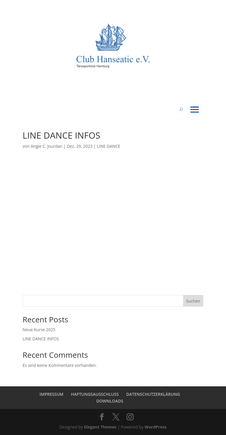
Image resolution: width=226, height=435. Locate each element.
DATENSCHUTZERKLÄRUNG (153, 394)
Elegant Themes (100, 427)
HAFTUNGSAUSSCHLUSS (95, 394)
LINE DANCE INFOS (41, 339)
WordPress (155, 427)
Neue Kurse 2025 (39, 329)
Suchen (193, 301)
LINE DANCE (108, 146)
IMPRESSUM (51, 394)
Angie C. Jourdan (46, 146)
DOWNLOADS (109, 401)
